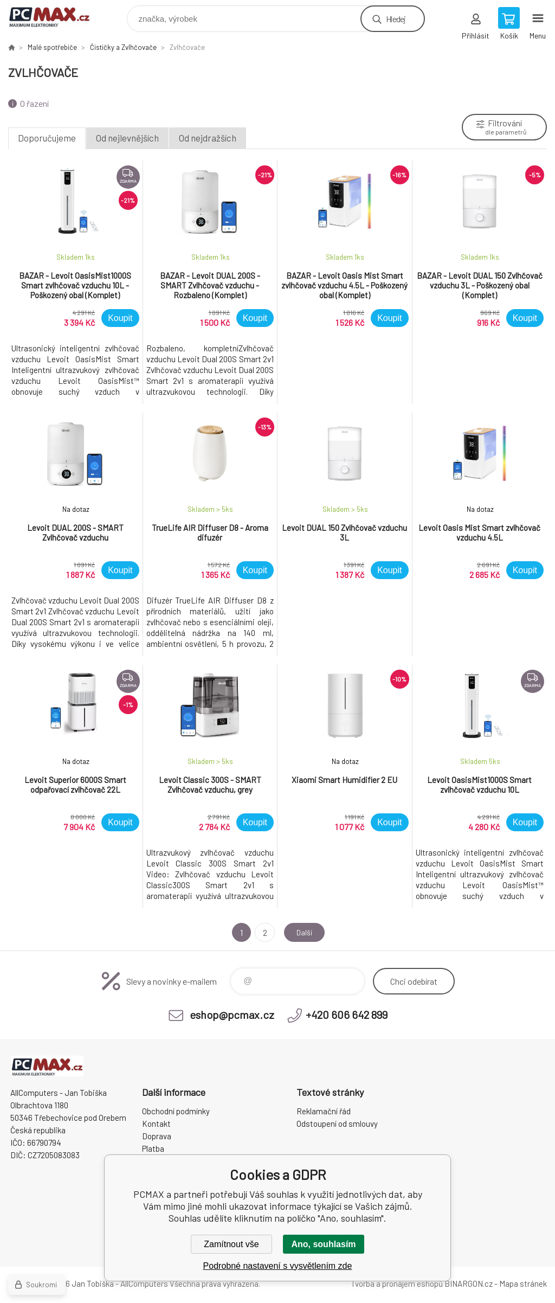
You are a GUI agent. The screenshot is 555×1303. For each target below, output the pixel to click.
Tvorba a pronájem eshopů (397, 1283)
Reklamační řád (323, 1111)
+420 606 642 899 (347, 1014)
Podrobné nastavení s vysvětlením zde (277, 1265)
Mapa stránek (523, 1283)
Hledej (395, 19)
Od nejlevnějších (127, 137)
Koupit (120, 318)
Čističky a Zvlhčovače (123, 47)
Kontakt (156, 1123)
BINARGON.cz (468, 1283)
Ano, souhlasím (323, 1244)
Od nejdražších (207, 137)
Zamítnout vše (231, 1244)
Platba (153, 1148)
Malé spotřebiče (52, 47)
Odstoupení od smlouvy (337, 1123)
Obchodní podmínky (176, 1111)
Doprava (156, 1136)
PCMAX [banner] (56, 16)
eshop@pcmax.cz (232, 1014)
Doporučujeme (47, 137)
